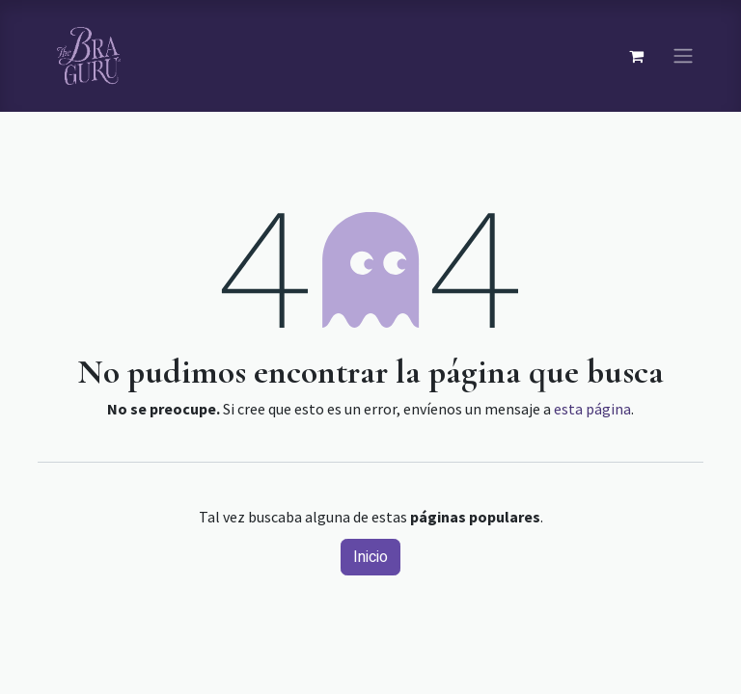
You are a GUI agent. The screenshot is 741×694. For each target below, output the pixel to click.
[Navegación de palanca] (683, 56)
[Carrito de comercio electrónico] (636, 56)
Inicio (370, 557)
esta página (592, 408)
